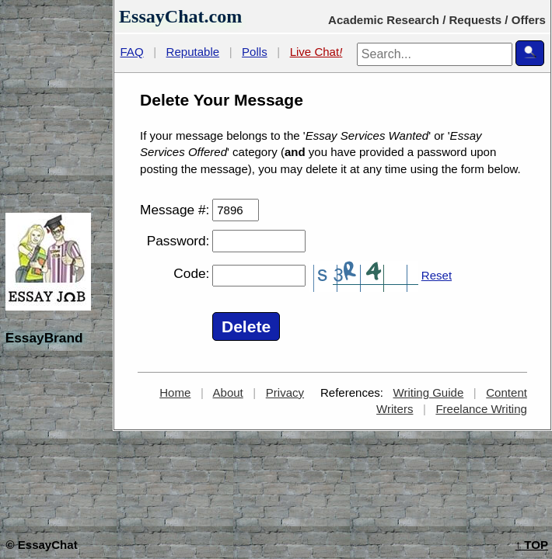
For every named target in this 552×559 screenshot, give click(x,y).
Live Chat (316, 51)
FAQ (132, 51)
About (228, 392)
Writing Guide (428, 392)
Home (174, 392)
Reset (436, 275)
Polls (254, 51)
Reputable (193, 51)
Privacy (285, 392)
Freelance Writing (481, 408)
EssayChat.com (180, 16)
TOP (531, 544)
